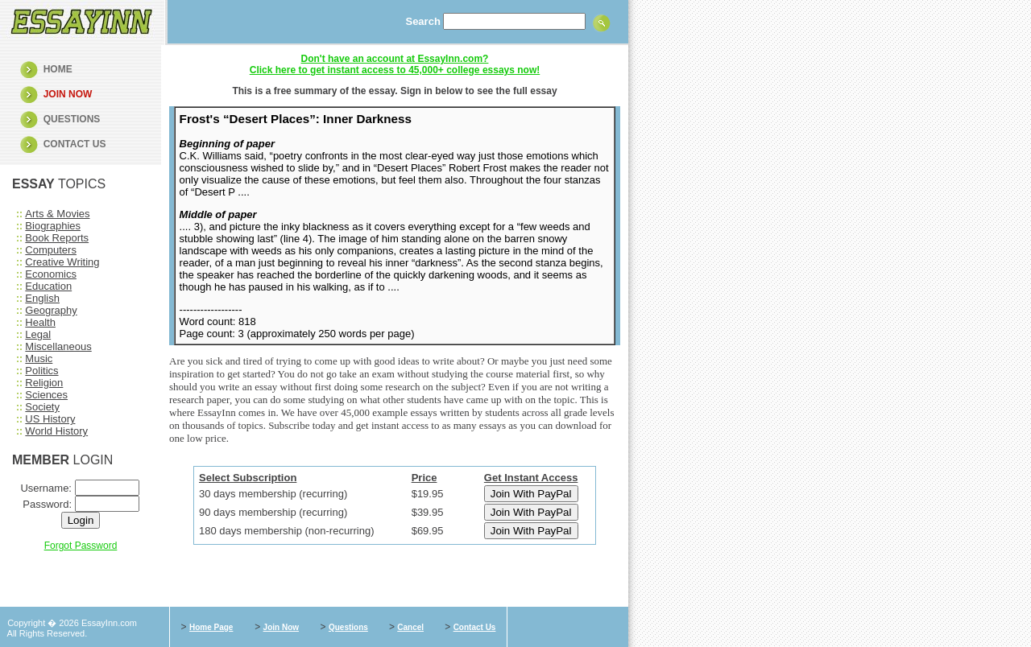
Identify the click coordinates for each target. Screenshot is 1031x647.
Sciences (46, 395)
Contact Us (474, 627)
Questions (348, 627)
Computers (51, 250)
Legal (38, 334)
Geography (51, 310)
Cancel (410, 627)
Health (40, 322)
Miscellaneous (58, 346)
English (42, 298)
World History (56, 431)
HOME (57, 69)
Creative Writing (62, 262)
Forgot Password (81, 545)
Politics (41, 371)
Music (38, 358)
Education (48, 286)
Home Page (211, 627)
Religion (44, 383)
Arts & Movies (57, 214)
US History (50, 419)
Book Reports (57, 238)
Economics (51, 274)
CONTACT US (74, 144)
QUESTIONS (72, 119)
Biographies (53, 226)
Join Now (281, 627)
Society (42, 407)
